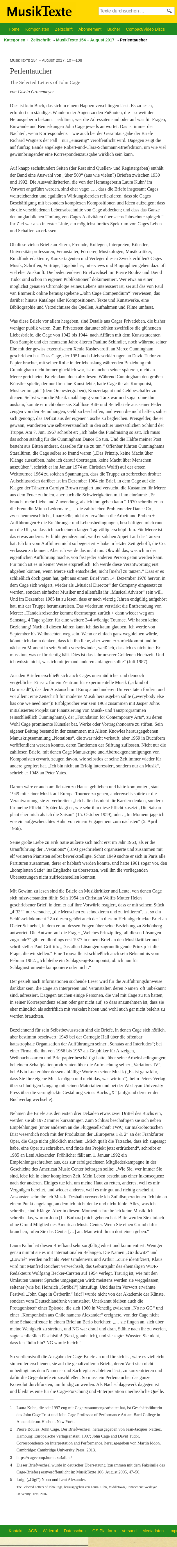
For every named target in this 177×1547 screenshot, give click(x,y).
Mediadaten (153, 1530)
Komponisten (37, 29)
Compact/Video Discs (145, 29)
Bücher (113, 29)
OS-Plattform (104, 1530)
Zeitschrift (64, 29)
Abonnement (89, 29)
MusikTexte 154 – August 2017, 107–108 (46, 60)
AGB (32, 1530)
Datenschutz (75, 1530)
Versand (129, 1530)
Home (14, 29)
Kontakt (15, 1530)
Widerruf (50, 1530)
